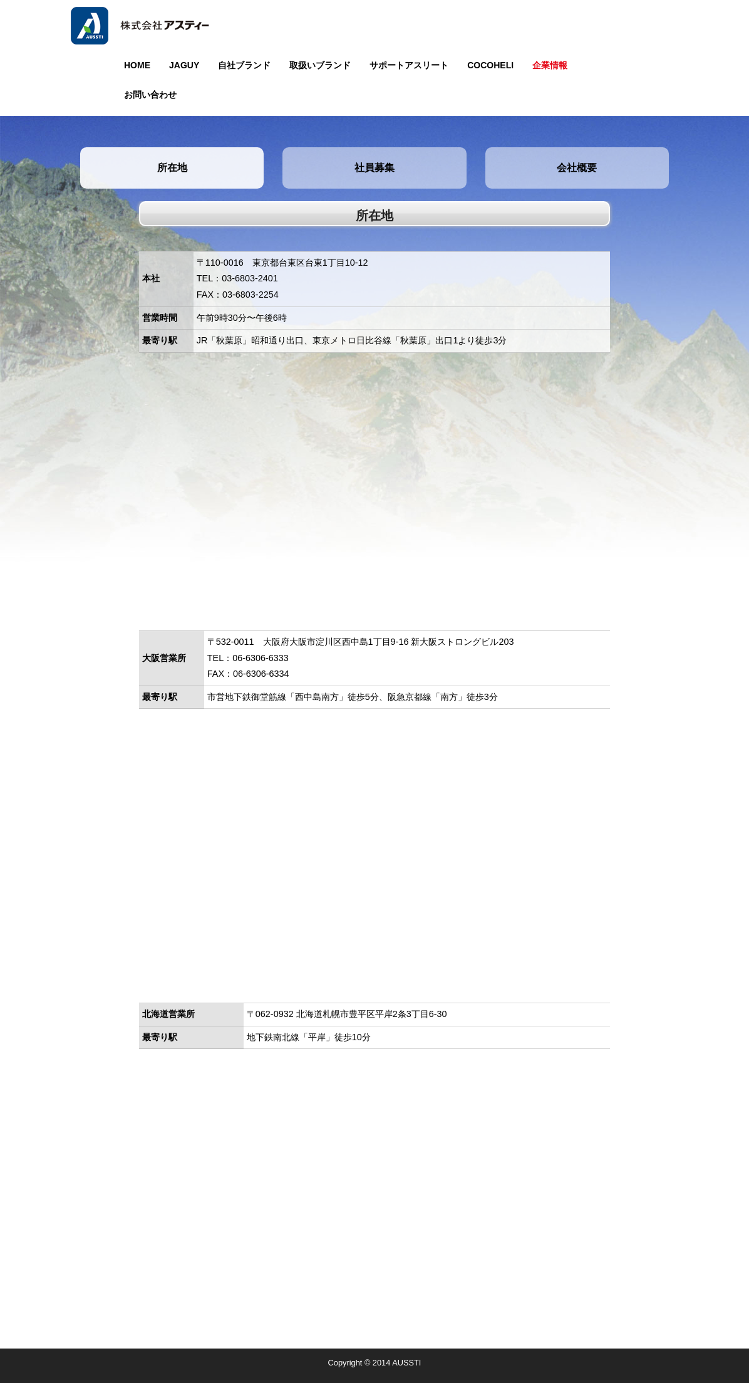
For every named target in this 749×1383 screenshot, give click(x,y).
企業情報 (549, 65)
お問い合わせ (150, 95)
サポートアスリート (408, 65)
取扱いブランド (320, 65)
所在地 (172, 167)
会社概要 (577, 167)
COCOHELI (490, 65)
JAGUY (184, 65)
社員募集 (374, 167)
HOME (137, 65)
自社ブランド (244, 65)
